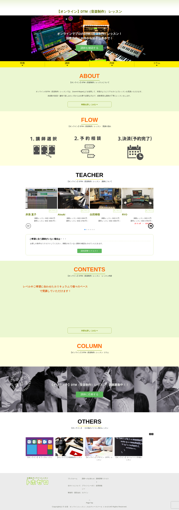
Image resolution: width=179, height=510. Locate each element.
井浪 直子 (31, 214)
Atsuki (61, 214)
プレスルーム (72, 478)
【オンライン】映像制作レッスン (69, 457)
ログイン (85, 493)
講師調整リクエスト (89, 251)
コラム (156, 63)
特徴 (22, 63)
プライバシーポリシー (88, 487)
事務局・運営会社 (74, 493)
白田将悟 (95, 214)
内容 (112, 63)
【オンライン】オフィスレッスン (39, 457)
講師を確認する (90, 47)
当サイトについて (74, 486)
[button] (150, 226)
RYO (124, 214)
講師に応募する (90, 394)
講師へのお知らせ (88, 478)
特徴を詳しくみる (88, 105)
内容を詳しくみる (88, 331)
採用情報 (99, 486)
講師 (67, 63)
